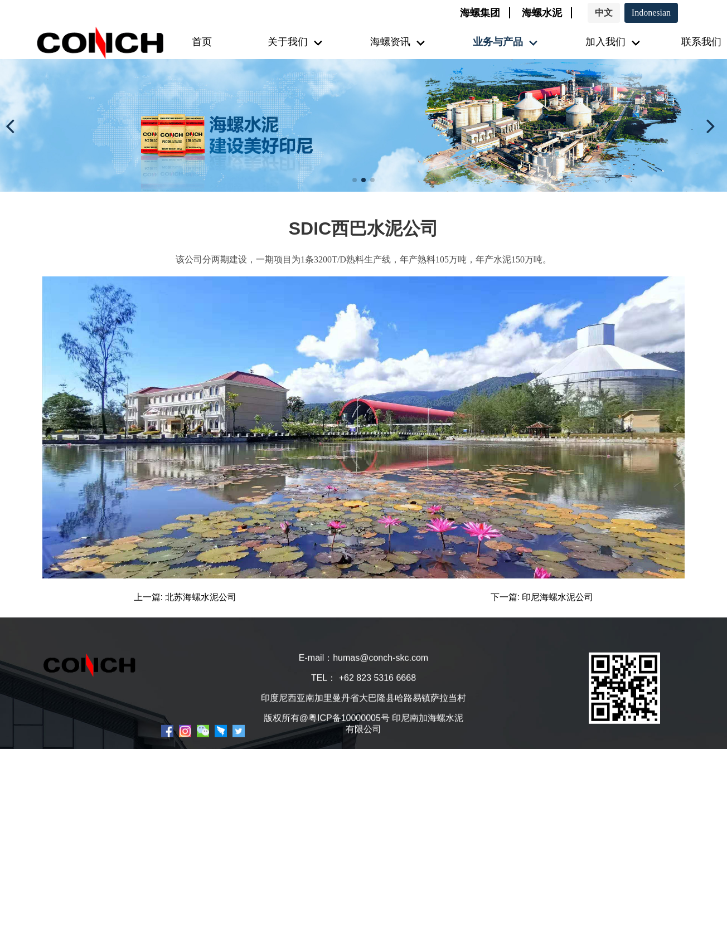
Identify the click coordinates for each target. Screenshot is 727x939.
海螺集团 (480, 12)
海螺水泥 (542, 12)
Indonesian (651, 12)
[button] (13, 125)
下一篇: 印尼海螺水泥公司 (542, 597)
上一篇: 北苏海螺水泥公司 (185, 597)
